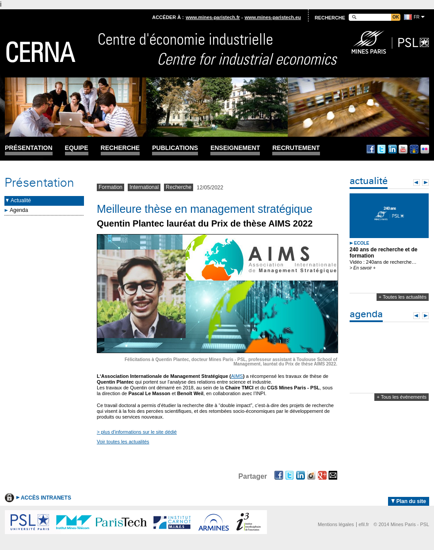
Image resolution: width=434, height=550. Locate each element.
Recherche (120, 148)
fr (416, 17)
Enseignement (235, 148)
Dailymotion (414, 149)
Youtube (403, 149)
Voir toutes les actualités (123, 441)
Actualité (21, 200)
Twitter (381, 149)
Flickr (424, 149)
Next (425, 182)
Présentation (29, 148)
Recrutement (296, 148)
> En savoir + (363, 267)
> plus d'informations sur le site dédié (137, 432)
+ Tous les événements (401, 397)
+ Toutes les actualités (402, 297)
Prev (416, 182)
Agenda (19, 210)
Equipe (76, 148)
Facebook (370, 149)
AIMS (237, 376)
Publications (175, 148)
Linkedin (392, 149)
